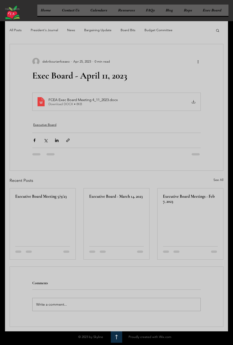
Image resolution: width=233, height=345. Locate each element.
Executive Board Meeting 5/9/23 (41, 196)
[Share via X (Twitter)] (45, 140)
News (71, 30)
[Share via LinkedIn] (57, 140)
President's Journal (44, 30)
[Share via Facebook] (34, 140)
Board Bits (128, 30)
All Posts (16, 30)
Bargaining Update (97, 30)
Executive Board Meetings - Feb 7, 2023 (189, 199)
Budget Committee (158, 30)
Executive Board (44, 125)
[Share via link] (68, 140)
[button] (217, 30)
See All (218, 180)
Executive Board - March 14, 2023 (116, 196)
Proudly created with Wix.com (150, 337)
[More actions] (198, 61)
